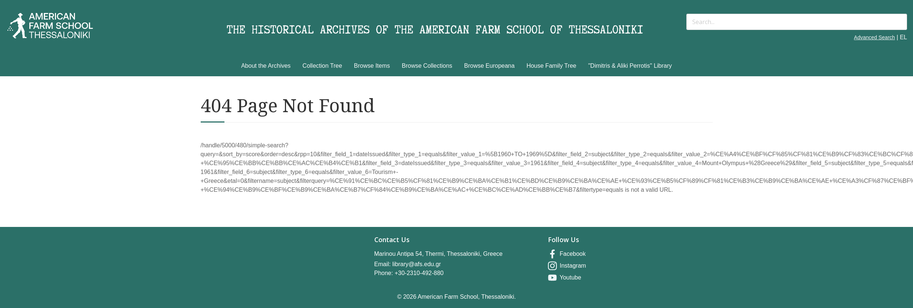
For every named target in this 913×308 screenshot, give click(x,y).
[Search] (796, 22)
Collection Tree (322, 66)
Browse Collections (427, 66)
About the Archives (265, 66)
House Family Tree (551, 66)
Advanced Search (874, 37)
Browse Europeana (489, 66)
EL (903, 37)
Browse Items (372, 66)
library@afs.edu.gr (416, 264)
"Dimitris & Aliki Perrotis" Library (630, 66)
